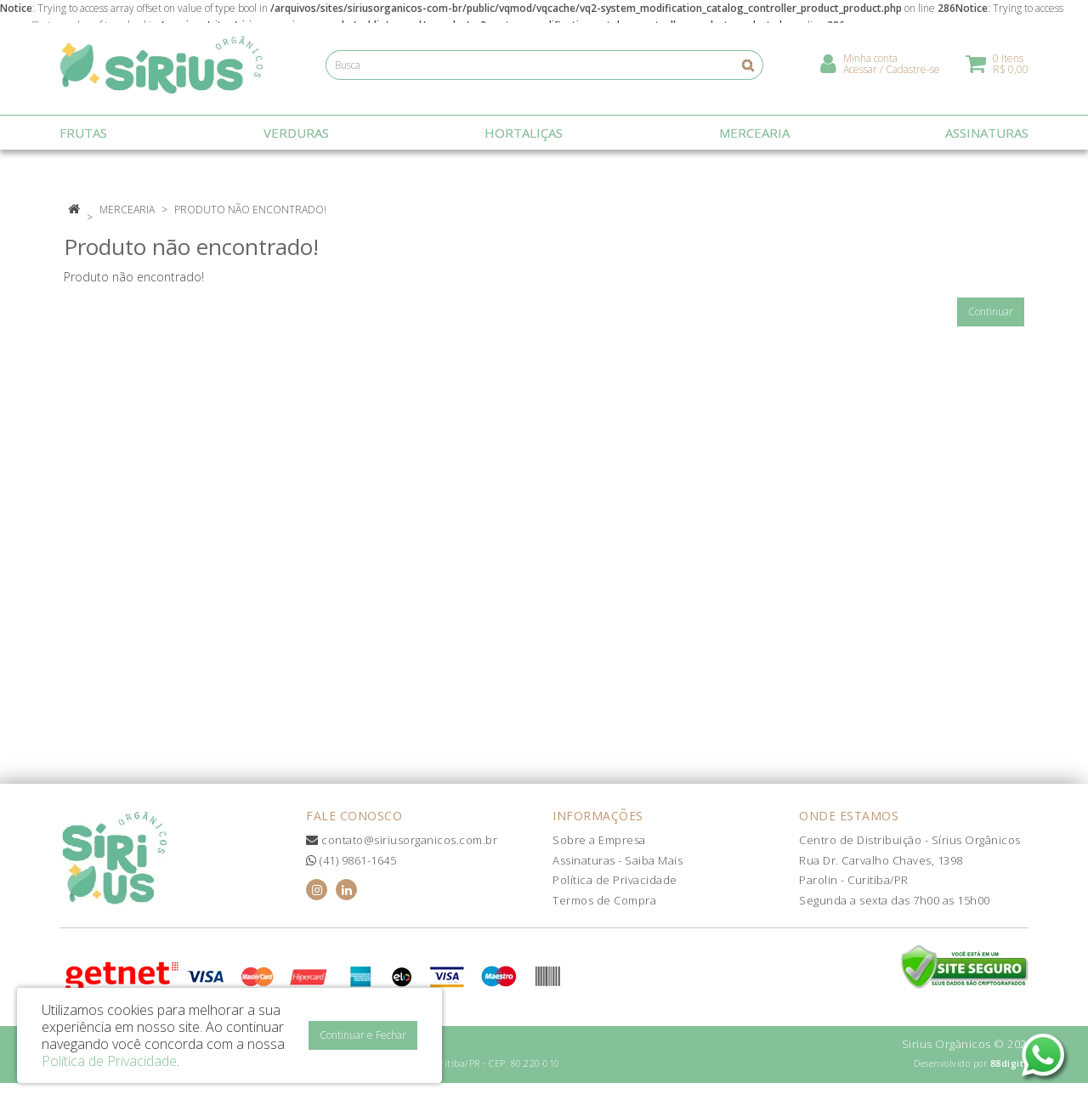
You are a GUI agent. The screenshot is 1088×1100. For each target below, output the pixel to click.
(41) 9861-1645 (351, 860)
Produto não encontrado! (250, 209)
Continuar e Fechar (363, 1035)
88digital (1012, 1063)
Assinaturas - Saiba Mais (617, 860)
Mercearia (127, 209)
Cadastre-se (913, 72)
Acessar (860, 72)
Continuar (990, 311)
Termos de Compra (604, 900)
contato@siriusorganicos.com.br (401, 840)
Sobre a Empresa (599, 840)
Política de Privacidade (614, 879)
